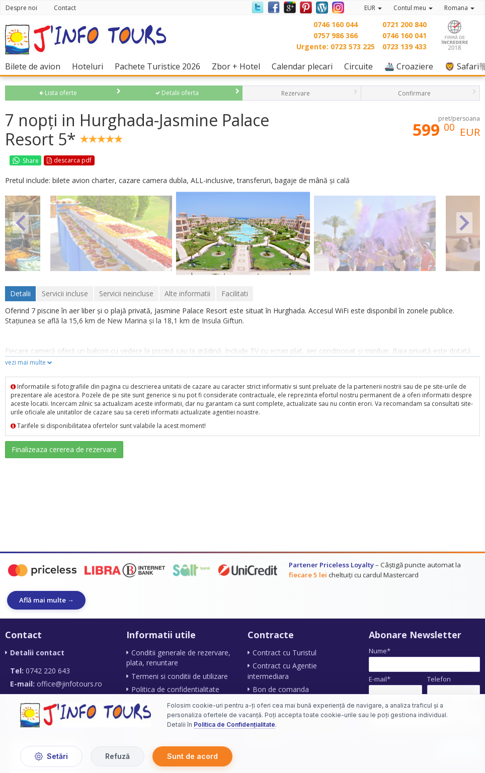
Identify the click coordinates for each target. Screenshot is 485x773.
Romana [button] (459, 8)
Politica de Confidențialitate (234, 725)
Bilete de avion (35, 66)
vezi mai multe (28, 362)
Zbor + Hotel (238, 66)
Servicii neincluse (126, 293)
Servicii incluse (65, 293)
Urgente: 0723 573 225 (335, 46)
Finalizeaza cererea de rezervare (64, 449)
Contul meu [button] (413, 8)
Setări (51, 756)
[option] (243, 233)
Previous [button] (21, 222)
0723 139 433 (404, 46)
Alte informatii (187, 293)
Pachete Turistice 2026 (160, 66)
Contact (65, 8)
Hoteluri (90, 66)
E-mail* (379, 678)
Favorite (115, 160)
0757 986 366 (335, 35)
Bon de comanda (281, 689)
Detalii (20, 293)
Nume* (379, 651)
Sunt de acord (192, 756)
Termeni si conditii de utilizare (179, 676)
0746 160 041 (404, 35)
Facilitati (234, 293)
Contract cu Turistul (284, 653)
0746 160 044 (335, 24)
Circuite (361, 66)
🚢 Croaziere (411, 66)
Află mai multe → (46, 600)
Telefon (439, 678)
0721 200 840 (404, 24)
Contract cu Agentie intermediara (282, 671)
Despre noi (21, 8)
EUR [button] (373, 8)
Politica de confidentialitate (175, 689)
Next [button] (464, 222)
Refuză (117, 756)
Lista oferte (58, 93)
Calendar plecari (305, 66)
